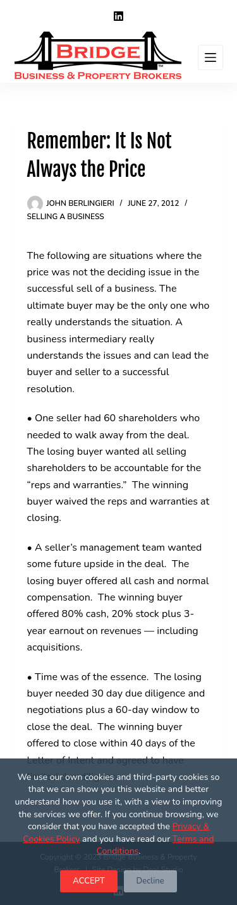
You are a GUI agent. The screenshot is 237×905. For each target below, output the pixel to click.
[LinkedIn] (118, 16)
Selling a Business (65, 217)
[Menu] (210, 57)
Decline (150, 881)
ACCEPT (88, 881)
